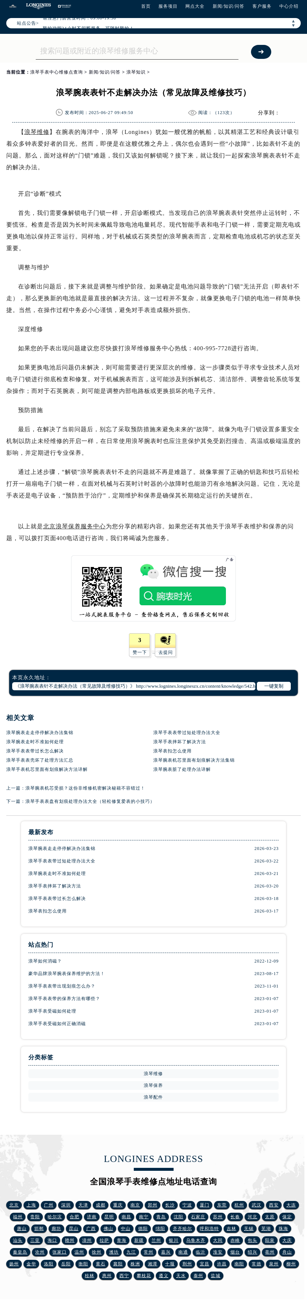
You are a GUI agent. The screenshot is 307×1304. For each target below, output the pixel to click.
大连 (291, 1205)
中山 (125, 1228)
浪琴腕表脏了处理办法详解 (182, 769)
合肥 (74, 1216)
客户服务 (262, 6)
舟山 (287, 1252)
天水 (181, 1275)
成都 (100, 1205)
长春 (235, 1216)
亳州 (270, 1252)
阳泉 (270, 1240)
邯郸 (39, 1228)
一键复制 (273, 686)
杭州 (239, 1205)
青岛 (161, 1216)
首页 (146, 6)
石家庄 (198, 1216)
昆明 (109, 1216)
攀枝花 (144, 1275)
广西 (91, 1228)
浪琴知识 (136, 72)
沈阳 (178, 1216)
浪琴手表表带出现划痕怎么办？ (61, 986)
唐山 (22, 1228)
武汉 (256, 1205)
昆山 (74, 1228)
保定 (287, 1216)
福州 (17, 1216)
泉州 (274, 1263)
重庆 (118, 1205)
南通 (183, 1252)
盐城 (215, 1275)
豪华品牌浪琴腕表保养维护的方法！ (66, 973)
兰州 (156, 1240)
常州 (148, 1252)
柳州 (291, 1263)
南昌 (126, 1216)
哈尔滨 (55, 1216)
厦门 (204, 1205)
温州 (79, 1252)
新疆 (139, 1240)
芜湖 (266, 1228)
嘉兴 (166, 1252)
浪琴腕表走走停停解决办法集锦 (39, 732)
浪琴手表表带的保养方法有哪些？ (64, 998)
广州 (48, 1205)
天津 (83, 1205)
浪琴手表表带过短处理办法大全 (186, 732)
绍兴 (252, 1252)
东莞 (222, 1205)
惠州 (107, 1275)
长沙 (170, 1205)
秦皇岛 (20, 1252)
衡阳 (83, 1263)
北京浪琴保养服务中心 (74, 526)
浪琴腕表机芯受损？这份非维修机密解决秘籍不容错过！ (85, 788)
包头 (252, 1240)
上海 (31, 1205)
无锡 (249, 1228)
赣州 (69, 1240)
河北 (252, 1216)
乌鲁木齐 (195, 1240)
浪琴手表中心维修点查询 (56, 72)
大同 (218, 1240)
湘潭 (152, 1263)
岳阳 (66, 1263)
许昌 (222, 1263)
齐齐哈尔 (182, 1228)
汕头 (17, 1240)
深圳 (66, 1205)
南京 (135, 1205)
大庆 (287, 1240)
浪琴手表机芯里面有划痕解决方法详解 (47, 769)
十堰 (170, 1263)
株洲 (135, 1263)
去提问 (165, 652)
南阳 (239, 1263)
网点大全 (195, 6)
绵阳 (160, 1228)
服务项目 (168, 6)
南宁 (144, 1216)
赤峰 (235, 1240)
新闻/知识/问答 (229, 6)
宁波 (187, 1205)
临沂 (200, 1252)
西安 (274, 1205)
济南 (92, 1216)
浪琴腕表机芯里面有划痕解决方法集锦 (194, 760)
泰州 (198, 1275)
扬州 (14, 1263)
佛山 (108, 1228)
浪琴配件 (153, 1097)
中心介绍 (289, 6)
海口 (52, 1240)
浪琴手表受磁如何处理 (52, 1011)
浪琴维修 (36, 132)
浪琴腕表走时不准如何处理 (35, 741)
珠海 (283, 1228)
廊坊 (56, 1228)
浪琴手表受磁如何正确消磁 (57, 1023)
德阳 (143, 1228)
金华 (31, 1263)
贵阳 (35, 1216)
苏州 (218, 1216)
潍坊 (114, 1252)
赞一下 (140, 652)
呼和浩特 (209, 1228)
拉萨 (104, 1240)
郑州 (152, 1205)
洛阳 (48, 1263)
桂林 (89, 1275)
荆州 (187, 1263)
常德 (256, 1263)
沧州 (40, 1252)
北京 (14, 1205)
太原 (270, 1216)
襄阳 (118, 1263)
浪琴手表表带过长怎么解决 (35, 751)
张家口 (59, 1252)
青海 (121, 1240)
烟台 (235, 1252)
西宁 (124, 1275)
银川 (173, 1240)
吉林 (231, 1228)
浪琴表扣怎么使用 (172, 751)
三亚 (35, 1240)
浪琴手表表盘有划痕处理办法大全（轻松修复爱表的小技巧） (90, 801)
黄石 (100, 1263)
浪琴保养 (153, 1085)
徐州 (96, 1252)
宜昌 (204, 1263)
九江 (131, 1252)
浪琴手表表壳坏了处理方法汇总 (39, 760)
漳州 (87, 1240)
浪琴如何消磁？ (45, 961)
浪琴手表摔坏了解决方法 (179, 741)
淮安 (218, 1252)
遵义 (163, 1275)
